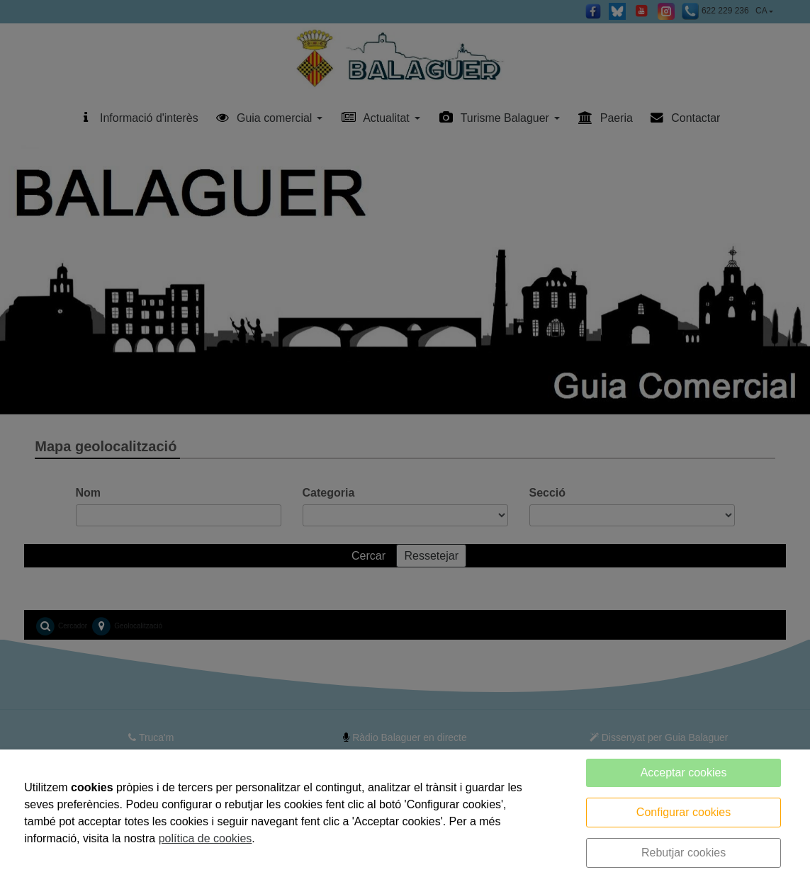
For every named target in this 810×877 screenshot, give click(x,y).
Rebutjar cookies (683, 853)
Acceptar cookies (684, 772)
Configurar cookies (683, 812)
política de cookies (205, 838)
